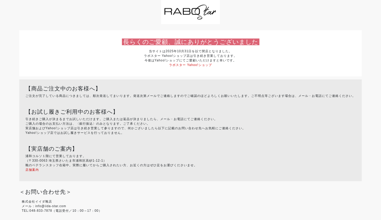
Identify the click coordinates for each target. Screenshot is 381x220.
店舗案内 (32, 169)
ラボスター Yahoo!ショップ (190, 65)
